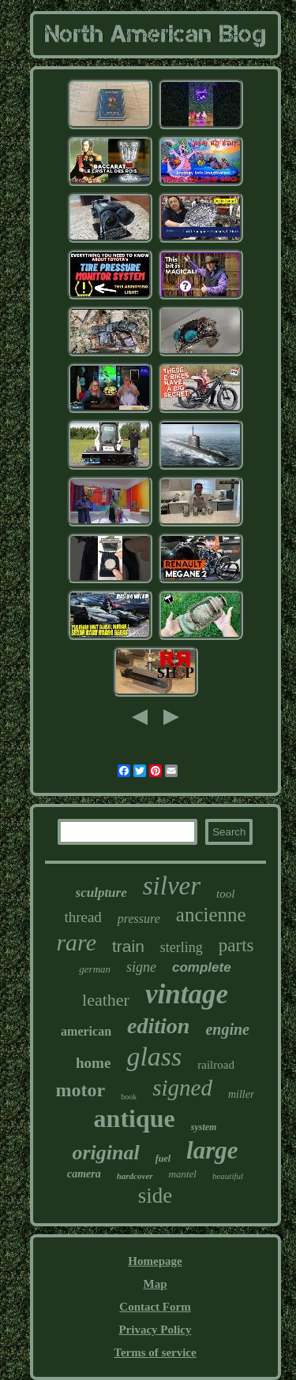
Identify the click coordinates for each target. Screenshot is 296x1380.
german (95, 969)
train (128, 946)
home (93, 1063)
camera (84, 1174)
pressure (139, 918)
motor (81, 1090)
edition (158, 1026)
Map (155, 1284)
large (212, 1150)
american (86, 1031)
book (129, 1096)
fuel (162, 1158)
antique (134, 1118)
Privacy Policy (154, 1329)
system (204, 1127)
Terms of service (155, 1352)
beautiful (227, 1176)
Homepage (155, 1261)
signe (141, 967)
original (105, 1152)
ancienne (211, 914)
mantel (183, 1174)
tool (225, 893)
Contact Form (154, 1306)
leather (105, 1000)
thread (82, 917)
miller (241, 1094)
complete (201, 967)
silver (171, 886)
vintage (186, 994)
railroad (215, 1064)
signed (182, 1087)
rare (76, 942)
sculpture (101, 892)
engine (227, 1029)
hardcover (135, 1176)
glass (154, 1056)
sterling (181, 947)
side (155, 1195)
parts (236, 945)
